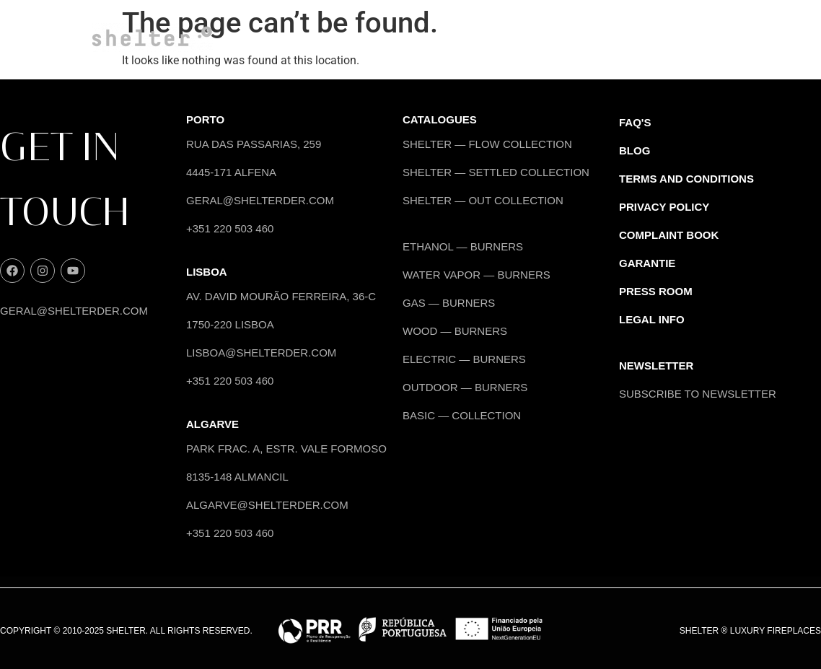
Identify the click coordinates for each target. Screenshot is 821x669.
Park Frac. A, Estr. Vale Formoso (286, 448)
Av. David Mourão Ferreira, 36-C (281, 296)
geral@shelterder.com (74, 311)
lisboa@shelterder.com (261, 352)
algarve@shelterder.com (267, 505)
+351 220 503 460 (229, 228)
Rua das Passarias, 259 (253, 144)
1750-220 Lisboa (230, 324)
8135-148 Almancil (237, 477)
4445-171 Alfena (231, 172)
